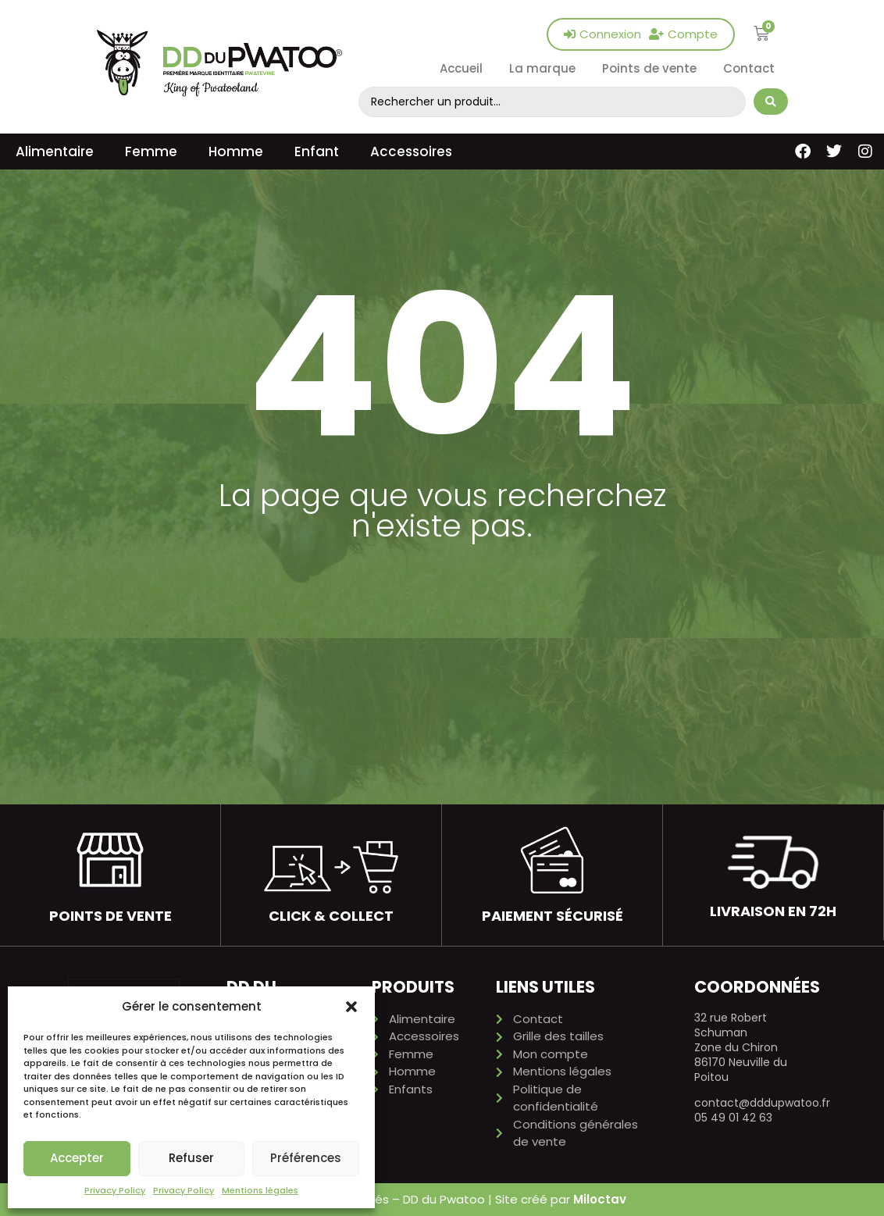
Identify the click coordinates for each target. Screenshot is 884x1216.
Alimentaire (55, 151)
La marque (542, 68)
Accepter (77, 1158)
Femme (151, 151)
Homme (236, 151)
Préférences (305, 1158)
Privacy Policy (114, 1190)
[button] (351, 1007)
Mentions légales (260, 1190)
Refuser (191, 1158)
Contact (749, 68)
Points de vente (649, 68)
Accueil (461, 68)
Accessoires (411, 151)
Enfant (316, 151)
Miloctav (599, 1199)
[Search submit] (771, 101)
